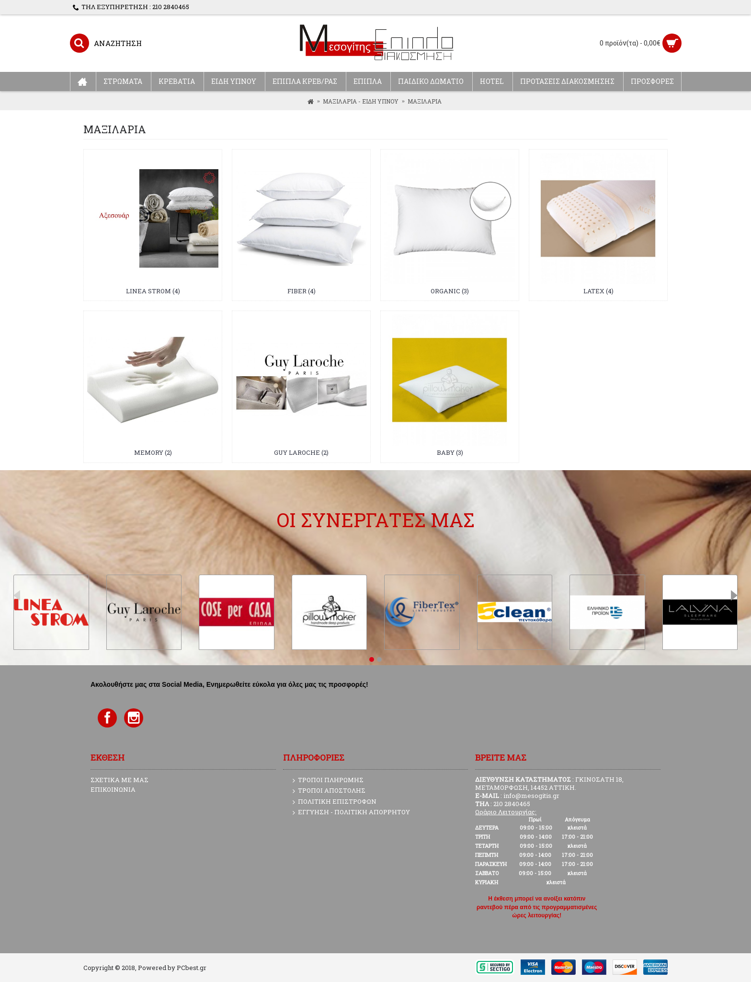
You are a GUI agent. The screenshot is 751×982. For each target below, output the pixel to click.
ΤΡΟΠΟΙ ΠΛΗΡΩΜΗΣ (328, 780)
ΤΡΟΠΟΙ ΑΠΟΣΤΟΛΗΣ (329, 791)
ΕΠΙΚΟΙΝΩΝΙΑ (113, 789)
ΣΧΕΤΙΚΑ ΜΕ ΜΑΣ (119, 779)
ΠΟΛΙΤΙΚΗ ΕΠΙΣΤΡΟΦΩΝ (334, 802)
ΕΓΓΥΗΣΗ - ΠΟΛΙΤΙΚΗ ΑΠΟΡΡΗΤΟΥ (351, 812)
